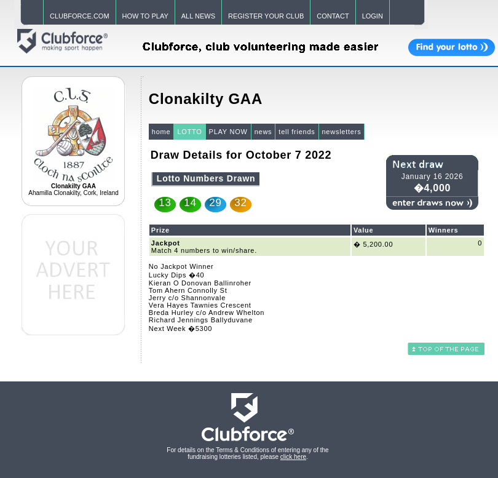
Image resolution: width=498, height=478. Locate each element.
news (263, 131)
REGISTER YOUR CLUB (266, 16)
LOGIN (372, 16)
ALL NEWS (198, 16)
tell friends (297, 131)
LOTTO (189, 131)
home (161, 131)
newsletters (342, 131)
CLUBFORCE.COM (79, 16)
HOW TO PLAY (145, 16)
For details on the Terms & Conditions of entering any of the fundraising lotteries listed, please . (247, 453)
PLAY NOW (228, 131)
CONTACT (333, 16)
